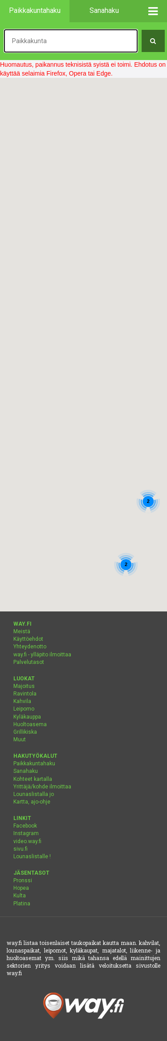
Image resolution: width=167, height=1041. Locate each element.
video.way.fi (27, 841)
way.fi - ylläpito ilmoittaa (42, 654)
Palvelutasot (28, 662)
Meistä (21, 631)
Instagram (26, 833)
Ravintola (25, 694)
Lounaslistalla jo (33, 794)
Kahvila (22, 701)
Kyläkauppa (27, 717)
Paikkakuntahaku (34, 763)
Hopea (21, 888)
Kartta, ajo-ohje (31, 802)
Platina (21, 903)
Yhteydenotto (29, 646)
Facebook (25, 826)
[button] (153, 11)
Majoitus (24, 686)
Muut (19, 739)
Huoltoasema (30, 724)
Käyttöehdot (28, 639)
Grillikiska (25, 732)
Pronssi (22, 880)
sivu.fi (20, 849)
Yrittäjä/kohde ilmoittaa (42, 787)
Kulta (19, 895)
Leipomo (23, 709)
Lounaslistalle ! (32, 856)
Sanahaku (25, 771)
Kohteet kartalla (32, 779)
